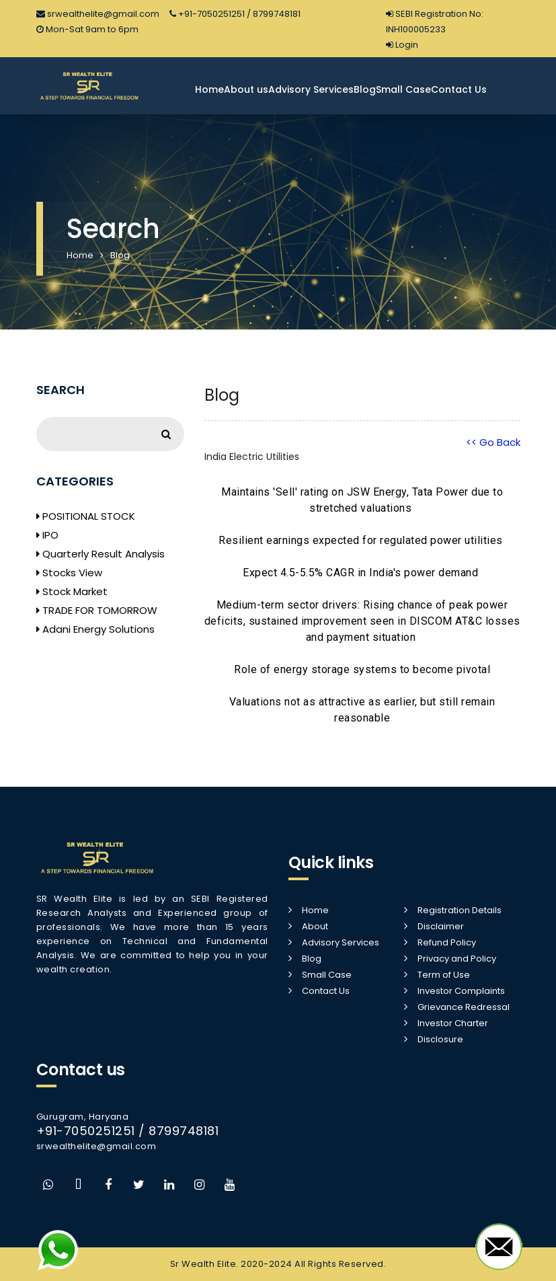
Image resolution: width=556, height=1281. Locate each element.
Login (402, 44)
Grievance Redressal (464, 1007)
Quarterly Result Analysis (100, 554)
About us (246, 89)
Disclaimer (441, 926)
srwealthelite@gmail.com (97, 13)
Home (209, 89)
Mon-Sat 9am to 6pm (87, 29)
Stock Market (72, 591)
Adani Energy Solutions (95, 629)
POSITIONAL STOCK (85, 516)
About (315, 926)
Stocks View (69, 573)
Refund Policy (447, 942)
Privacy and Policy (457, 958)
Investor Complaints (461, 990)
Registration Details (460, 910)
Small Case (403, 89)
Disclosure (440, 1039)
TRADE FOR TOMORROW (96, 610)
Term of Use (444, 974)
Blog (365, 89)
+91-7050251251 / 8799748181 (235, 13)
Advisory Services (311, 89)
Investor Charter (453, 1023)
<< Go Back (493, 442)
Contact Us (459, 89)
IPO (47, 535)
